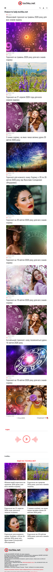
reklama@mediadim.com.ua (28, 562)
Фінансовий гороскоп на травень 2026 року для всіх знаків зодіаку (14, 484)
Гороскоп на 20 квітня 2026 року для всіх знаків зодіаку (38, 536)
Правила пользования (9, 569)
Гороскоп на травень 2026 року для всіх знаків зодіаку (38, 484)
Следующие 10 (43, 418)
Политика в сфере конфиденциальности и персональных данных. (29, 569)
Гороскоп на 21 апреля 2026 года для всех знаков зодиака (14, 510)
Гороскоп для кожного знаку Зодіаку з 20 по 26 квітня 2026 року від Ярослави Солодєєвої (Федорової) (26, 180)
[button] (43, 8)
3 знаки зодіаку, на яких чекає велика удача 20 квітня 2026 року (37, 510)
